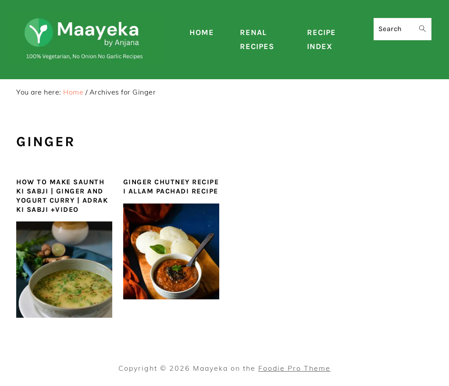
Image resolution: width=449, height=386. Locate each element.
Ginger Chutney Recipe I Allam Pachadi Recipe (171, 186)
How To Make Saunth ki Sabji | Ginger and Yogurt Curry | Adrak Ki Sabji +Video (62, 195)
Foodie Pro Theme (294, 368)
